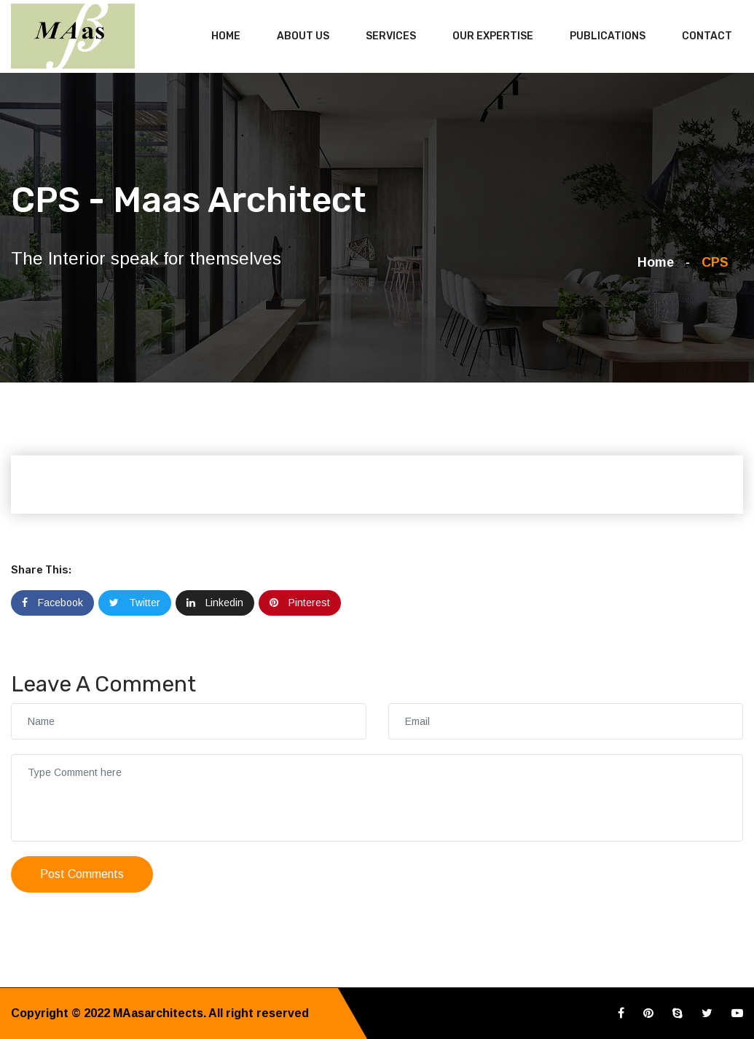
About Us (303, 36)
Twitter (134, 602)
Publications (607, 36)
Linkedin (214, 602)
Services (391, 36)
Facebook (52, 602)
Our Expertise (492, 36)
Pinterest (300, 602)
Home (225, 36)
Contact (707, 36)
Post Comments (82, 874)
